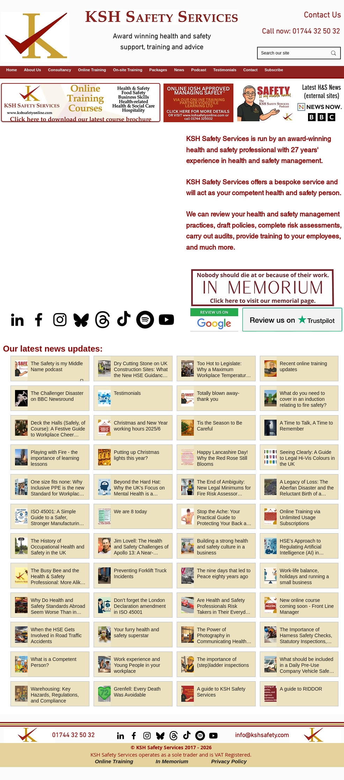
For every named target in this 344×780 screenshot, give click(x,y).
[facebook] (38, 320)
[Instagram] (60, 320)
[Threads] (102, 320)
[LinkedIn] (17, 320)
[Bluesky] (81, 320)
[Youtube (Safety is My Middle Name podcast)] (166, 320)
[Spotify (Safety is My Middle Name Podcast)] (145, 320)
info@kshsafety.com (262, 735)
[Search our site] (288, 53)
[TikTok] (124, 320)
